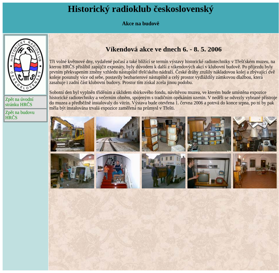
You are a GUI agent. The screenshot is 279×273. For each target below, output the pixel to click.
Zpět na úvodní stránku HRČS (19, 102)
